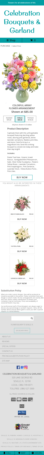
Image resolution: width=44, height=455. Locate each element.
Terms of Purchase (23, 446)
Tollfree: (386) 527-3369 (22, 388)
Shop (11, 40)
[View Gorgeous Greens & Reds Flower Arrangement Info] (22, 266)
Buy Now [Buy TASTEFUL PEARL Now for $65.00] (22, 251)
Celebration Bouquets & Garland (22, 22)
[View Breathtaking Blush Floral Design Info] (22, 202)
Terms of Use (37, 446)
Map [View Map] (21, 453)
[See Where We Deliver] (22, 330)
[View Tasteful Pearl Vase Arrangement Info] (22, 234)
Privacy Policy (7, 446)
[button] (22, 413)
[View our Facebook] (18, 368)
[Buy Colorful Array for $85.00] (22, 177)
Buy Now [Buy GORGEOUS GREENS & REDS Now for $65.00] (22, 283)
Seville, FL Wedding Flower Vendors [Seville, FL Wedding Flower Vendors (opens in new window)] (22, 439)
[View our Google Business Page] (22, 368)
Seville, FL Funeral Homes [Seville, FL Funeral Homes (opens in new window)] (12, 435)
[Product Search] (22, 318)
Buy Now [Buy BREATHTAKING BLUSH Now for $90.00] (22, 219)
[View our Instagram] (25, 368)
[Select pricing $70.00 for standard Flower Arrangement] (9, 119)
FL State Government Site (30, 443)
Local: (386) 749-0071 (22, 384)
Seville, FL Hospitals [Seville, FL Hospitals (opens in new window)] (32, 435)
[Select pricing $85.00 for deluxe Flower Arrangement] (20, 119)
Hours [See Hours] (37, 453)
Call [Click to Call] (7, 453)
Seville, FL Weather (10, 443)
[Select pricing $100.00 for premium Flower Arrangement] (30, 119)
